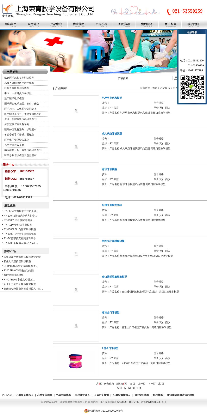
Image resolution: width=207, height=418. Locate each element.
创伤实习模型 (141, 395)
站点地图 (122, 402)
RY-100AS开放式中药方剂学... (20, 215)
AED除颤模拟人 (121, 395)
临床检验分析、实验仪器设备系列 (23, 150)
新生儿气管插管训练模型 (17, 261)
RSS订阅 (134, 402)
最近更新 (10, 205)
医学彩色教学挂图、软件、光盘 (21, 103)
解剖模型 (158, 395)
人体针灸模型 (101, 395)
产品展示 (165, 88)
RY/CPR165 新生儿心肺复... (19, 279)
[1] (125, 387)
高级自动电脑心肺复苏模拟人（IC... (23, 288)
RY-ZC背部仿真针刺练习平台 (20, 238)
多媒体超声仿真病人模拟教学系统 (22, 256)
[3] (133, 387)
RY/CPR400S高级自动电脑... (20, 270)
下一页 (152, 383)
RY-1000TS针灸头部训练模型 (20, 233)
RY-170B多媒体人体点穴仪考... (21, 243)
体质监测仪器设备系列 (16, 124)
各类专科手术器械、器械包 (19, 134)
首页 (154, 88)
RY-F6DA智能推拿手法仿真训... (21, 211)
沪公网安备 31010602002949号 (103, 411)
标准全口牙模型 (110, 312)
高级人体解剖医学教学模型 (19, 82)
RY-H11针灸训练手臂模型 (18, 224)
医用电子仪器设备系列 (16, 139)
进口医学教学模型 (14, 98)
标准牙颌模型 (109, 169)
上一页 (141, 383)
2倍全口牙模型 (110, 348)
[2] (129, 387)
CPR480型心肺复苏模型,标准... (21, 266)
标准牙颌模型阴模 (112, 205)
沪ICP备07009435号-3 (153, 402)
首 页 (132, 383)
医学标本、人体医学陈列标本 (20, 108)
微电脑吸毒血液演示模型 (180, 395)
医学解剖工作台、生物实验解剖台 (23, 114)
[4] (137, 387)
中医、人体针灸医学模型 (18, 93)
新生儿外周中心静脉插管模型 (20, 284)
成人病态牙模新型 (112, 133)
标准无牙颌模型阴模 (113, 241)
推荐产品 (10, 251)
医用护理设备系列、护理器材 (20, 129)
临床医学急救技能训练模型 (19, 77)
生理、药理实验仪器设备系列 (20, 119)
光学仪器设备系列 (14, 145)
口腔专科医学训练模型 (16, 88)
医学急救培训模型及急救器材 (20, 155)
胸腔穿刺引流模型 (14, 275)
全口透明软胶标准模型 (114, 276)
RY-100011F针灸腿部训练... (19, 220)
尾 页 (161, 383)
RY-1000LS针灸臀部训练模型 (20, 229)
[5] (140, 387)
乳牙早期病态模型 (112, 97)
